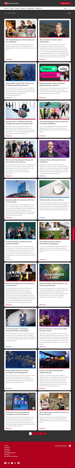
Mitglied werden (65, 3)
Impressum (7, 447)
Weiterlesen (9, 59)
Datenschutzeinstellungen (11, 456)
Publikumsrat (38, 8)
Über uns (6, 8)
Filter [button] (68, 13)
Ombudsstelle (30, 8)
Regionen (22, 8)
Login (66, 8)
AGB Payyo (7, 454)
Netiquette (7, 451)
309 (40, 433)
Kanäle (12, 8)
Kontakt (6, 445)
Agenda (17, 8)
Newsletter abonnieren (63, 446)
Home (5, 13)
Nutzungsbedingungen (10, 452)
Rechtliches (7, 449)
